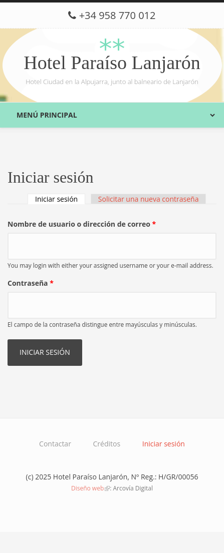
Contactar (55, 443)
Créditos (107, 443)
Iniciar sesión (60, 199)
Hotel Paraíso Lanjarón (112, 62)
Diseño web (90, 488)
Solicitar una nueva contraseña (148, 199)
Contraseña (31, 283)
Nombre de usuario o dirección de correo (82, 224)
